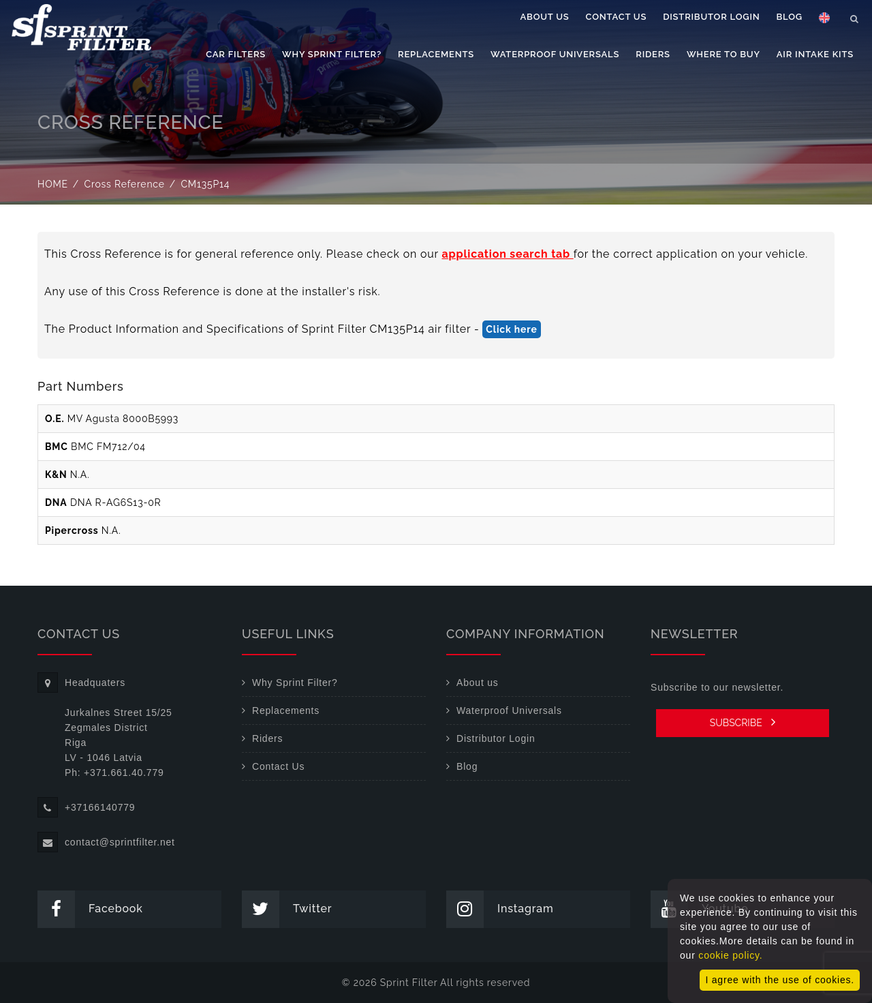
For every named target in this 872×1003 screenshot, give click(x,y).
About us (545, 17)
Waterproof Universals (554, 54)
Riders (653, 54)
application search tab (508, 254)
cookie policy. (730, 955)
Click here (511, 329)
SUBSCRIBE (743, 722)
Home (52, 184)
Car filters (236, 54)
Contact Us (616, 17)
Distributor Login (711, 17)
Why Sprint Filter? (332, 54)
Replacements (436, 54)
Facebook (90, 909)
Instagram (500, 909)
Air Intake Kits (815, 54)
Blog (790, 17)
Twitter (287, 909)
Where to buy (723, 54)
